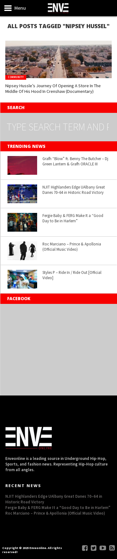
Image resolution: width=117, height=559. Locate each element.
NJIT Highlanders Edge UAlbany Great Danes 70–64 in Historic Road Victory (73, 189)
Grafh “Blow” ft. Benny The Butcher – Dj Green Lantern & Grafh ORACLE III (75, 161)
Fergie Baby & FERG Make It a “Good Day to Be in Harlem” (72, 218)
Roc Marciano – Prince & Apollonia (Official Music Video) (71, 246)
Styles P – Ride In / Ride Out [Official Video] (71, 275)
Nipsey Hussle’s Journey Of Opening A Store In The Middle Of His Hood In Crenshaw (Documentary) (53, 88)
